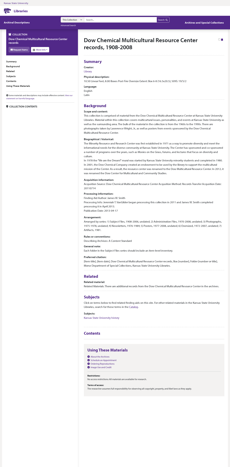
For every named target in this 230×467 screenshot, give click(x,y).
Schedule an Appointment (103, 360)
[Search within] (72, 20)
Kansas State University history (101, 317)
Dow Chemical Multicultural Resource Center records (38, 41)
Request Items (19, 49)
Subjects (11, 76)
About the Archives (100, 356)
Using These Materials (18, 85)
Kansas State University (16, 3)
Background (13, 66)
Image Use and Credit (101, 367)
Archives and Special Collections (204, 22)
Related (10, 71)
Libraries (21, 11)
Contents (11, 81)
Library (88, 71)
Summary (11, 61)
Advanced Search (68, 25)
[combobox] (120, 19)
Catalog (133, 307)
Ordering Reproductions (102, 363)
